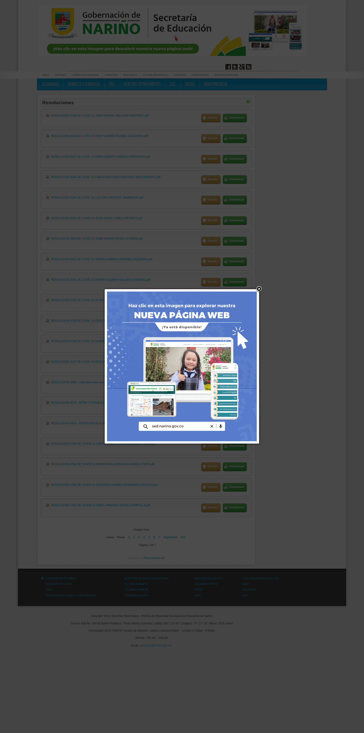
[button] (259, 289)
